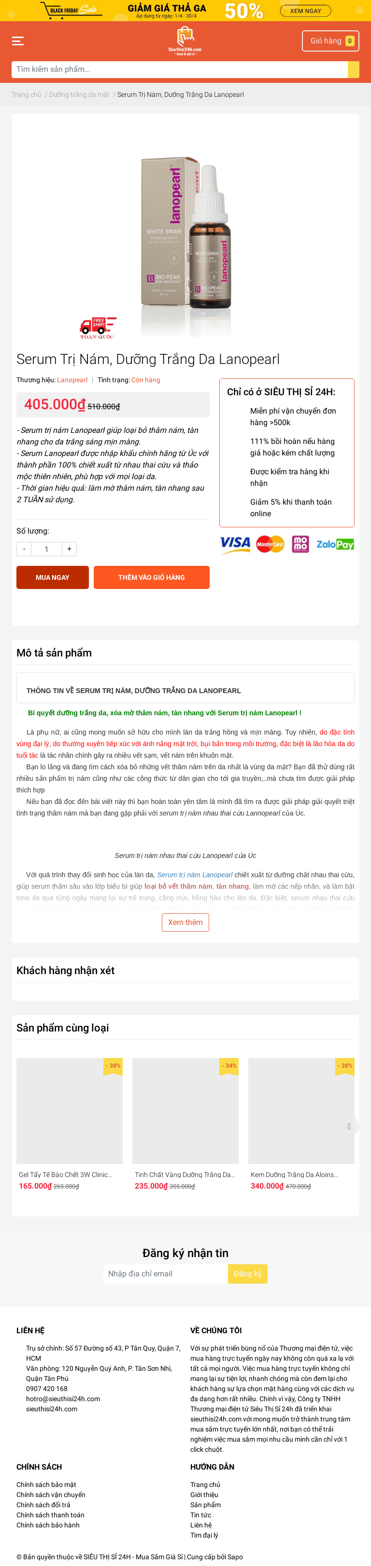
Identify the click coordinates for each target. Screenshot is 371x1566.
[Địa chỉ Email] (185, 1274)
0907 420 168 (47, 1388)
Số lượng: (32, 530)
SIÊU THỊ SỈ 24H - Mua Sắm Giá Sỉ (133, 1557)
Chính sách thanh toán (50, 1515)
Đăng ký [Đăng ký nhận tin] (248, 1273)
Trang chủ (205, 1484)
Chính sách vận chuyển (51, 1495)
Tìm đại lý (204, 1535)
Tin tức (200, 1515)
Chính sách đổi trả (43, 1505)
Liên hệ (201, 1525)
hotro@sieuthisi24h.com (63, 1399)
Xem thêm (185, 922)
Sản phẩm (205, 1505)
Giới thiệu (204, 1495)
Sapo (235, 1557)
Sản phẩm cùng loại (62, 1027)
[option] (70, 1126)
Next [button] (348, 1126)
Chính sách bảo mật (46, 1484)
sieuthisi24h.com (51, 1409)
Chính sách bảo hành (48, 1525)
